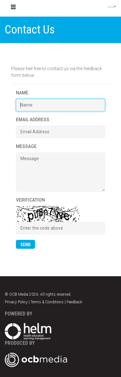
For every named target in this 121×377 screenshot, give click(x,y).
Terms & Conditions (47, 302)
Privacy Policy (16, 302)
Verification (30, 200)
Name (22, 92)
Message (26, 146)
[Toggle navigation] (13, 8)
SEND (25, 244)
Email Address (32, 119)
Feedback (74, 302)
